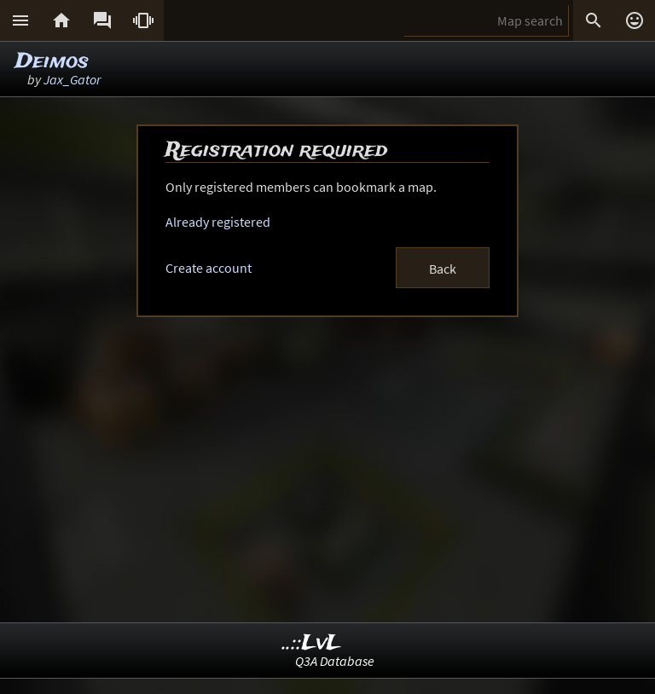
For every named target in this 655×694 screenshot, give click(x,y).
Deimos (52, 62)
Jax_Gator (72, 79)
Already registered (217, 221)
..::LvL (311, 643)
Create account (208, 267)
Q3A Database (334, 660)
